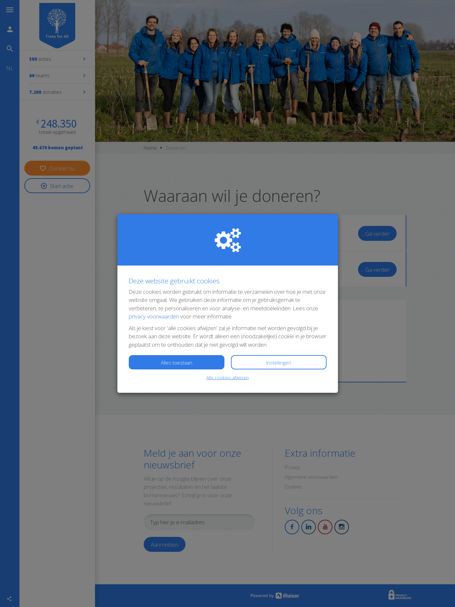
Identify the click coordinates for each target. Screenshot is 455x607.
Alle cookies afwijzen (227, 377)
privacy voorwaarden (154, 316)
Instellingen (278, 362)
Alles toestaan (176, 362)
